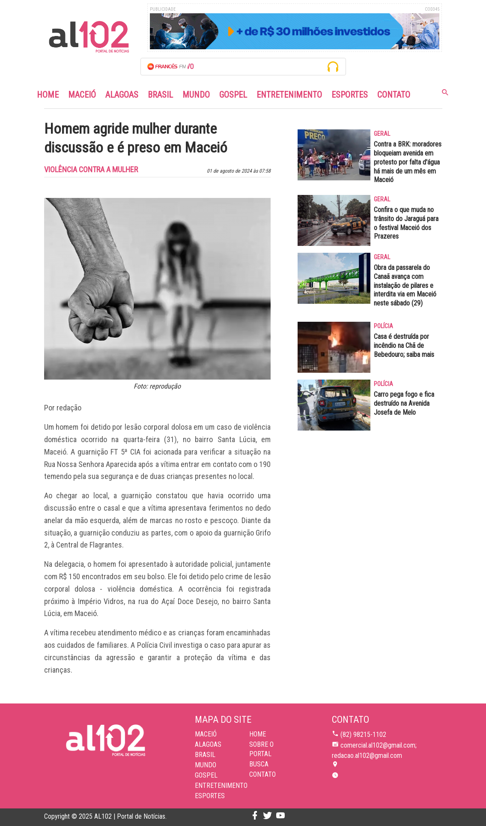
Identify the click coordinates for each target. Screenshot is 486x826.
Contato (393, 95)
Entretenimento (289, 95)
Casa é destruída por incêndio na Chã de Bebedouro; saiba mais (404, 345)
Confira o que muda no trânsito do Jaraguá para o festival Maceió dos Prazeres (406, 223)
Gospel (233, 95)
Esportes (349, 95)
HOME (257, 734)
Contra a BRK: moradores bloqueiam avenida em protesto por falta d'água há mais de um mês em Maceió (407, 162)
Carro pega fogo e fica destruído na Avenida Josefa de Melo (404, 403)
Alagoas (121, 95)
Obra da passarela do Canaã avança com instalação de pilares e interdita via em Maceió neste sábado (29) (405, 285)
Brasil (160, 95)
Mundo (196, 95)
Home (48, 95)
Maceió (82, 95)
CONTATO (262, 774)
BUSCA (258, 764)
